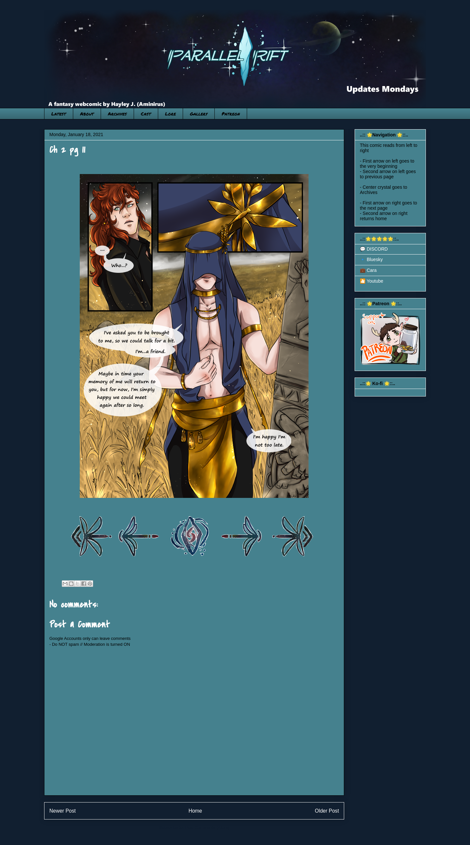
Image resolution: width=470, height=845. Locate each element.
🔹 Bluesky (371, 259)
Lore (170, 113)
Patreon (231, 113)
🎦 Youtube (371, 281)
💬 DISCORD (374, 249)
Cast (146, 113)
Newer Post (62, 811)
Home (195, 811)
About (87, 113)
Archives (117, 113)
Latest (58, 113)
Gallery (199, 113)
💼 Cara (368, 270)
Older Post (327, 811)
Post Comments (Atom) (207, 827)
